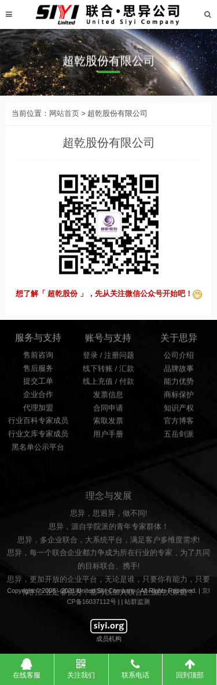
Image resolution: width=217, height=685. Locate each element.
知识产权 (179, 411)
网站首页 (64, 119)
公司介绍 (179, 359)
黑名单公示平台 (38, 451)
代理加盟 (38, 411)
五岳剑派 (179, 437)
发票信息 (108, 398)
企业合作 (38, 398)
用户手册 (108, 437)
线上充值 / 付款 (108, 385)
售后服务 (38, 372)
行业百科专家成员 (38, 425)
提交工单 (38, 385)
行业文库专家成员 (38, 437)
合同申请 (108, 411)
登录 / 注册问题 (108, 359)
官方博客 (179, 424)
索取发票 (108, 424)
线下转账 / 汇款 (108, 371)
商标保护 (179, 398)
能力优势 (179, 385)
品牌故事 (179, 371)
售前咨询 (38, 359)
